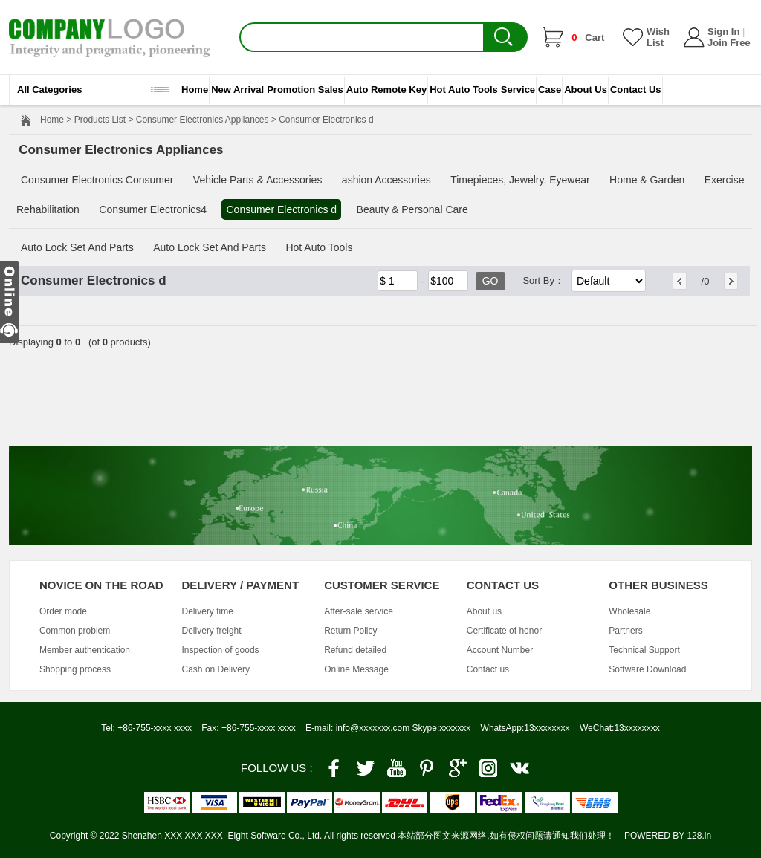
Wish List (658, 37)
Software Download (647, 669)
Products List (100, 119)
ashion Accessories (386, 180)
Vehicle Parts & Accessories (258, 180)
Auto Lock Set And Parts (77, 247)
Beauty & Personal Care (412, 209)
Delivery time (207, 611)
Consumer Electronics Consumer (97, 180)
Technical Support (644, 650)
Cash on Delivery (216, 669)
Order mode (63, 611)
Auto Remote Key (386, 89)
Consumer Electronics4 (153, 209)
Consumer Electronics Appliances (202, 119)
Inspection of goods (220, 650)
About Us (585, 89)
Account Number (500, 650)
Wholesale (629, 611)
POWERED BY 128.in (667, 836)
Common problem (74, 630)
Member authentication (84, 650)
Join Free (729, 42)
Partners (625, 630)
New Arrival (237, 89)
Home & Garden (646, 180)
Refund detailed (355, 650)
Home (194, 89)
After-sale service (358, 611)
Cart (587, 37)
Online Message (356, 669)
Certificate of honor (504, 630)
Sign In (723, 31)
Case (549, 89)
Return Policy (350, 630)
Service (518, 89)
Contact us (488, 669)
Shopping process (75, 669)
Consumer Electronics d (281, 209)
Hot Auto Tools (464, 89)
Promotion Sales (305, 89)
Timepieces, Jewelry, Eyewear (520, 180)
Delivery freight (212, 630)
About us (484, 611)
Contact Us (635, 89)
